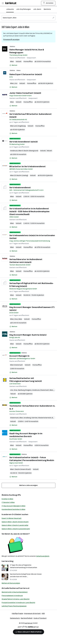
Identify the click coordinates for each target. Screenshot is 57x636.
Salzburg (21, 390)
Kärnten (34, 418)
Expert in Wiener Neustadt (11, 518)
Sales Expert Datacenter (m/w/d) (25, 74)
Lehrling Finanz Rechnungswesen (14, 606)
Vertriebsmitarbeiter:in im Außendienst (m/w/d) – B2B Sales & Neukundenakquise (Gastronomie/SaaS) (29, 211)
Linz (15, 83)
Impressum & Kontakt (32, 613)
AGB (43, 613)
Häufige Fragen (17, 613)
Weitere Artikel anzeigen (11, 583)
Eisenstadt (44, 390)
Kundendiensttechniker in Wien (13, 509)
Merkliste (47, 9)
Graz (16, 319)
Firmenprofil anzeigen (11, 39)
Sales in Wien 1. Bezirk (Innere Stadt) (15, 522)
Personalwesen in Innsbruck (12, 596)
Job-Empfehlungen (23, 9)
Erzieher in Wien (7, 499)
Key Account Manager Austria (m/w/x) (27, 335)
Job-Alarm (37, 9)
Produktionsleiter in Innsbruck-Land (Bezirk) (18, 603)
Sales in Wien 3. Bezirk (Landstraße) (15, 525)
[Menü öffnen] (2, 3)
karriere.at (25, 588)
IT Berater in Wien (8, 502)
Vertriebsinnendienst (20, 187)
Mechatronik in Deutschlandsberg (14, 592)
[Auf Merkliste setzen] (13, 65)
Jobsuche (10, 9)
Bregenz (28, 390)
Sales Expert (11, 27)
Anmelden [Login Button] (48, 3)
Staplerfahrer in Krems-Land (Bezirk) (15, 599)
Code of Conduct (40, 618)
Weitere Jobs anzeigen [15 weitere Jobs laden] (28, 485)
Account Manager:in (19, 356)
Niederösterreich (44, 418)
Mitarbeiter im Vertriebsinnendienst (27, 166)
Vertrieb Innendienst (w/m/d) (23, 141)
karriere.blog (7, 561)
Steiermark (14, 418)
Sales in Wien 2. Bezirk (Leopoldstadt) (16, 529)
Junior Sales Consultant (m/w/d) (25, 93)
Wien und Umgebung (18, 126)
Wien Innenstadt (16, 365)
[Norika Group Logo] (28, 627)
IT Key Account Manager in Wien (13, 506)
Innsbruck (14, 151)
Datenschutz (15, 618)
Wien (27, 27)
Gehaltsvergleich (42, 556)
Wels (20, 319)
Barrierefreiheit (27, 618)
